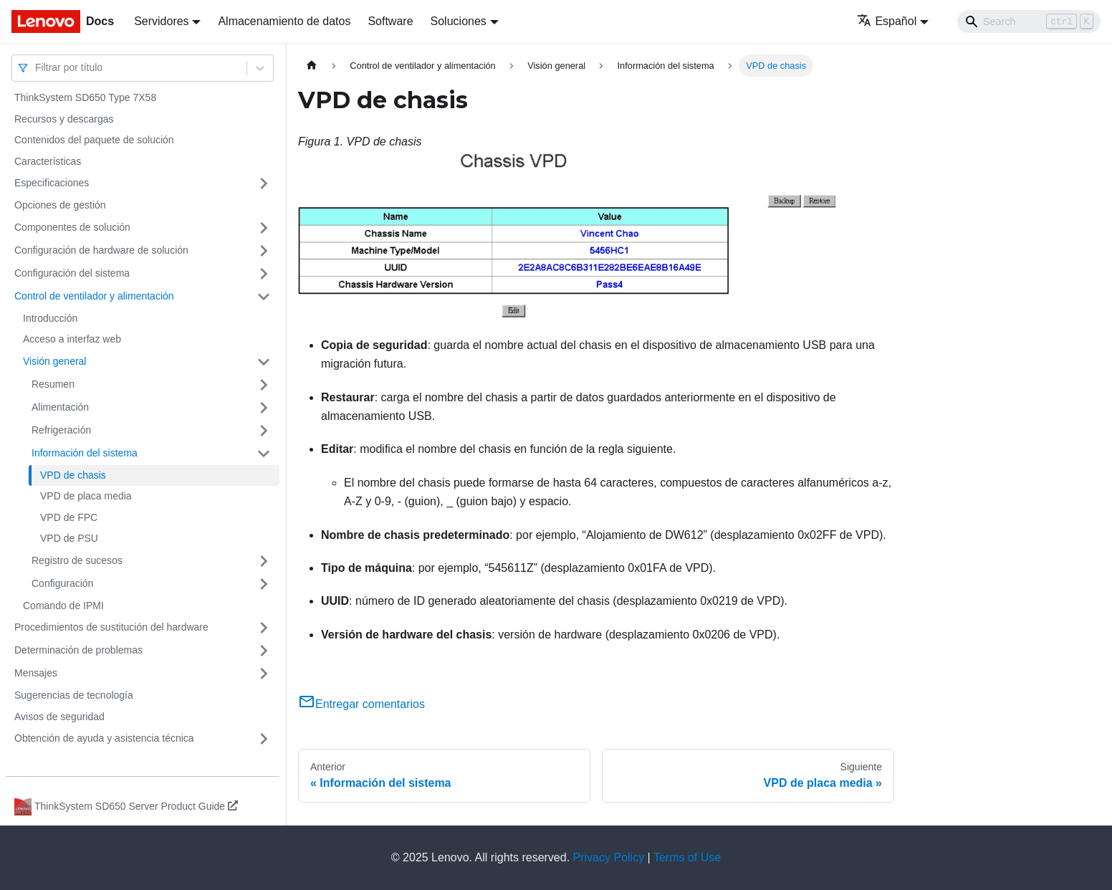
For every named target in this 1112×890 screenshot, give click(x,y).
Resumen (53, 384)
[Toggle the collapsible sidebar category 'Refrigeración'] (263, 430)
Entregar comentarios (361, 704)
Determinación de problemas (78, 650)
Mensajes (35, 673)
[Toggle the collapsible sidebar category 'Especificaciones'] (263, 183)
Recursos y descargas (64, 119)
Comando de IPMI (63, 605)
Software (390, 21)
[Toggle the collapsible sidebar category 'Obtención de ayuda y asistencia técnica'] (263, 738)
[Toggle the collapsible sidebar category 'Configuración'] (263, 584)
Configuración (62, 583)
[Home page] (311, 65)
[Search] (1029, 21)
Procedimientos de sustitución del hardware (111, 627)
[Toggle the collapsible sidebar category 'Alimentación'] (263, 407)
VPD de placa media (86, 496)
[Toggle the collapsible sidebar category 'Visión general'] (263, 361)
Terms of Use (687, 857)
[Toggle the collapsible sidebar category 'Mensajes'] (263, 673)
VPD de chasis (73, 475)
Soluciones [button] (458, 21)
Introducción (50, 318)
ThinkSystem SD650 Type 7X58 (85, 97)
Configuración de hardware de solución (101, 250)
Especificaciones (51, 182)
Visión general (54, 361)
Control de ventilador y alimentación (94, 296)
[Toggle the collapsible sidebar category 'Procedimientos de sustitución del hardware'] (263, 627)
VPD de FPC (68, 517)
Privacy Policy (609, 857)
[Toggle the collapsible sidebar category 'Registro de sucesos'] (263, 561)
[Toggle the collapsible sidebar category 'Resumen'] (263, 384)
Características (47, 161)
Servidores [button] (161, 21)
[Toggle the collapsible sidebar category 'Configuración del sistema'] (263, 273)
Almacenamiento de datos (284, 21)
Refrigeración (61, 430)
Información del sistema (85, 453)
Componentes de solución (72, 227)
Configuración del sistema (72, 273)
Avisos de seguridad (59, 716)
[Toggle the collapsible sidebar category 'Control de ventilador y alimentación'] (263, 296)
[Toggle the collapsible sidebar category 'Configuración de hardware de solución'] (263, 250)
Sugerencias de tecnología (73, 695)
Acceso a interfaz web (72, 339)
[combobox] (36, 67)
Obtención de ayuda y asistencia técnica (104, 738)
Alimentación (60, 407)
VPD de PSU (69, 538)
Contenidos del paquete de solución (94, 139)
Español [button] (886, 21)
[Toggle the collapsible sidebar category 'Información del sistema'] (263, 453)
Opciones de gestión (60, 205)
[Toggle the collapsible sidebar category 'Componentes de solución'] (263, 227)
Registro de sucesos (77, 560)
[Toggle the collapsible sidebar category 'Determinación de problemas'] (263, 650)
